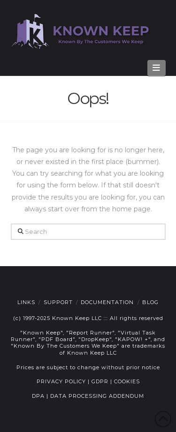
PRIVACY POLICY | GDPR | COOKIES (88, 381)
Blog (150, 302)
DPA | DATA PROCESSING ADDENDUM (88, 396)
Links (26, 302)
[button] (156, 68)
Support (58, 302)
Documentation (107, 302)
